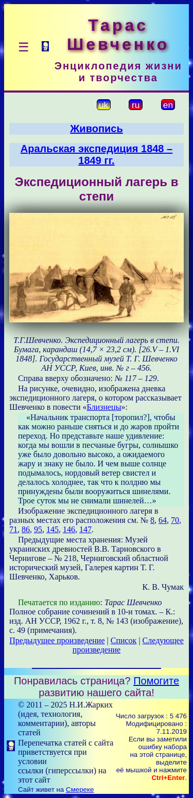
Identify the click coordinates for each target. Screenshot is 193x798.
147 (85, 529)
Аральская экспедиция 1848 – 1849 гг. (96, 154)
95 (38, 529)
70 (175, 520)
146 (69, 529)
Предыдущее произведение (56, 640)
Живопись (96, 128)
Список (124, 640)
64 (163, 520)
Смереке (80, 789)
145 (52, 529)
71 (13, 529)
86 (26, 529)
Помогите (156, 680)
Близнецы (104, 407)
